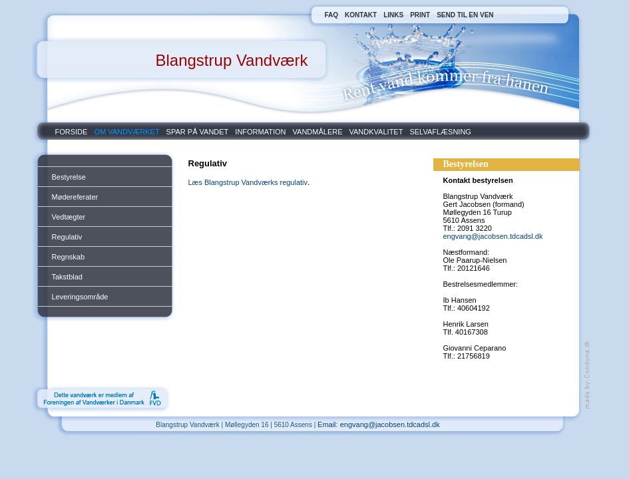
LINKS (393, 15)
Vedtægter (69, 217)
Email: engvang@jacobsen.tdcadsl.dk (378, 424)
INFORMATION (260, 132)
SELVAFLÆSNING (440, 132)
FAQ (332, 15)
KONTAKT (361, 15)
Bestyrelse (69, 177)
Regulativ (67, 237)
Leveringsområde (80, 297)
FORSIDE (71, 132)
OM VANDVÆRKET (126, 132)
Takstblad (67, 277)
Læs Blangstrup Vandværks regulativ (248, 182)
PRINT (420, 15)
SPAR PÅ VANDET (197, 132)
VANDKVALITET (376, 132)
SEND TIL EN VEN (465, 15)
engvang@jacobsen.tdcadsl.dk (493, 236)
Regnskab (68, 257)
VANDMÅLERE (318, 132)
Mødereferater (75, 197)
